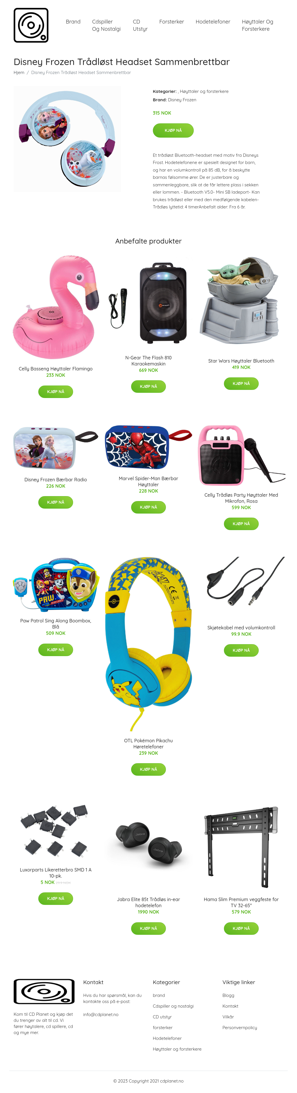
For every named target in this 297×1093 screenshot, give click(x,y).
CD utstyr (140, 26)
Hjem (19, 74)
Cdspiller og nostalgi (106, 26)
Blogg (228, 997)
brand (73, 22)
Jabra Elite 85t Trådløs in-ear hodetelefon (148, 904)
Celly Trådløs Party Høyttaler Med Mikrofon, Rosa (241, 500)
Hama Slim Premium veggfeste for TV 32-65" (241, 904)
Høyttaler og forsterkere (257, 26)
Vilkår (228, 1019)
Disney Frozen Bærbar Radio (55, 481)
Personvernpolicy (239, 1029)
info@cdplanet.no (101, 1016)
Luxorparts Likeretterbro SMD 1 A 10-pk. (55, 874)
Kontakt (230, 1008)
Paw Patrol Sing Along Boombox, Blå (55, 626)
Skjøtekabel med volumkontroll (241, 629)
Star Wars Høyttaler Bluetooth (241, 363)
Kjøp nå (173, 132)
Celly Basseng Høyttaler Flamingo (56, 371)
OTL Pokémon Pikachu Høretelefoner (148, 745)
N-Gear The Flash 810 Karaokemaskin (148, 363)
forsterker (171, 22)
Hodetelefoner (213, 22)
